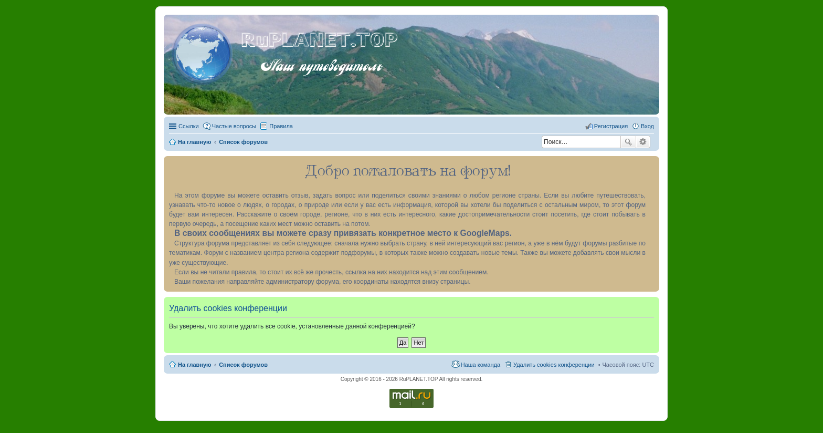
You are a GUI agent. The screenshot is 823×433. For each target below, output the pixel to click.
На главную (194, 365)
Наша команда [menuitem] (480, 365)
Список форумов (243, 365)
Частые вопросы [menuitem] (234, 126)
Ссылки (188, 126)
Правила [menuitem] (281, 126)
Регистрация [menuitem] (611, 126)
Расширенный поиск (643, 142)
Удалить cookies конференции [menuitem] (554, 365)
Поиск (628, 142)
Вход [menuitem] (647, 126)
